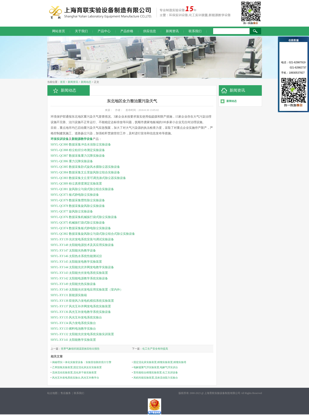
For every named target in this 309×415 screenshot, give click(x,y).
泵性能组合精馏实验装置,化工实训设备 (155, 372)
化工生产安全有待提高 (155, 348)
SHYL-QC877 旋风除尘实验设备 (72, 211)
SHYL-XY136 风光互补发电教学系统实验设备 (81, 312)
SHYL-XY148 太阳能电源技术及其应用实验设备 (82, 245)
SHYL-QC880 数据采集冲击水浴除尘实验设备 (81, 144)
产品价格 (126, 31)
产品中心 (104, 31)
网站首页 (58, 31)
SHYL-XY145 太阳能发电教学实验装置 (76, 261)
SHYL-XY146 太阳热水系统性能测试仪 (76, 256)
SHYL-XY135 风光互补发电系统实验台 (76, 317)
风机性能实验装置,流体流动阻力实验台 (155, 377)
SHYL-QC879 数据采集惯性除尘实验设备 (78, 200)
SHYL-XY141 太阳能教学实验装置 (73, 339)
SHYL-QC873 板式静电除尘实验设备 (75, 194)
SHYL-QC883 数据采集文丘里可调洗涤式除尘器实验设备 (88, 178)
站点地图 (52, 393)
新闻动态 (86, 81)
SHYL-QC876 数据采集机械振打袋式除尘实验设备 (84, 217)
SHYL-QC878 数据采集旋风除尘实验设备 (78, 206)
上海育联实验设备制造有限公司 (222, 393)
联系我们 (195, 31)
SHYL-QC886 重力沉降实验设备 (72, 161)
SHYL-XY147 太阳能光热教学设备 (73, 250)
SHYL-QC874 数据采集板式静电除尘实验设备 (81, 228)
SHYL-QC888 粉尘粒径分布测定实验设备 (78, 150)
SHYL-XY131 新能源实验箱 (69, 295)
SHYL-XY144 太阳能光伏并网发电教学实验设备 (82, 267)
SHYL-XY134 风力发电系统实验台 (73, 323)
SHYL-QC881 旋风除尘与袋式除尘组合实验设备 (82, 189)
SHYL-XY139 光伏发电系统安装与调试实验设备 (82, 239)
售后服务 (66, 393)
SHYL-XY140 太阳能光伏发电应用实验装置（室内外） (87, 289)
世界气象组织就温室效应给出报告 (80, 348)
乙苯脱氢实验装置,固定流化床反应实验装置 (77, 367)
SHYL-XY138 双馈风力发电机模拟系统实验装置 (82, 300)
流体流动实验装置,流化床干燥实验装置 (74, 372)
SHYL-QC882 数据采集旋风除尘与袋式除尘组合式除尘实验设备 (93, 233)
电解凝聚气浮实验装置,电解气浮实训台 (155, 367)
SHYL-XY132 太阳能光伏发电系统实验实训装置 (82, 334)
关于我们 (81, 31)
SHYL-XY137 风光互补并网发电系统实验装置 (81, 306)
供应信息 (149, 31)
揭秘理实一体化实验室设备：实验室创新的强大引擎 (81, 362)
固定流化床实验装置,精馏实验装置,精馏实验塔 (159, 362)
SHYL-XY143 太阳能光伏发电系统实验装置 (79, 272)
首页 (62, 81)
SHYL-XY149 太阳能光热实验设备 (73, 284)
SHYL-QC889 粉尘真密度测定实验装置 (76, 183)
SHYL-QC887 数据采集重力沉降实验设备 (78, 155)
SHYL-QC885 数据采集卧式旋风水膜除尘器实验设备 (85, 166)
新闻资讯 (172, 31)
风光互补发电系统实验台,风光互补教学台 (75, 377)
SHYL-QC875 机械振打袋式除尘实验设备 (78, 222)
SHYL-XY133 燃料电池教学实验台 (73, 328)
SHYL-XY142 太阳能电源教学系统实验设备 (79, 278)
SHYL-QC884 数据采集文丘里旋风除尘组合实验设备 (85, 172)
